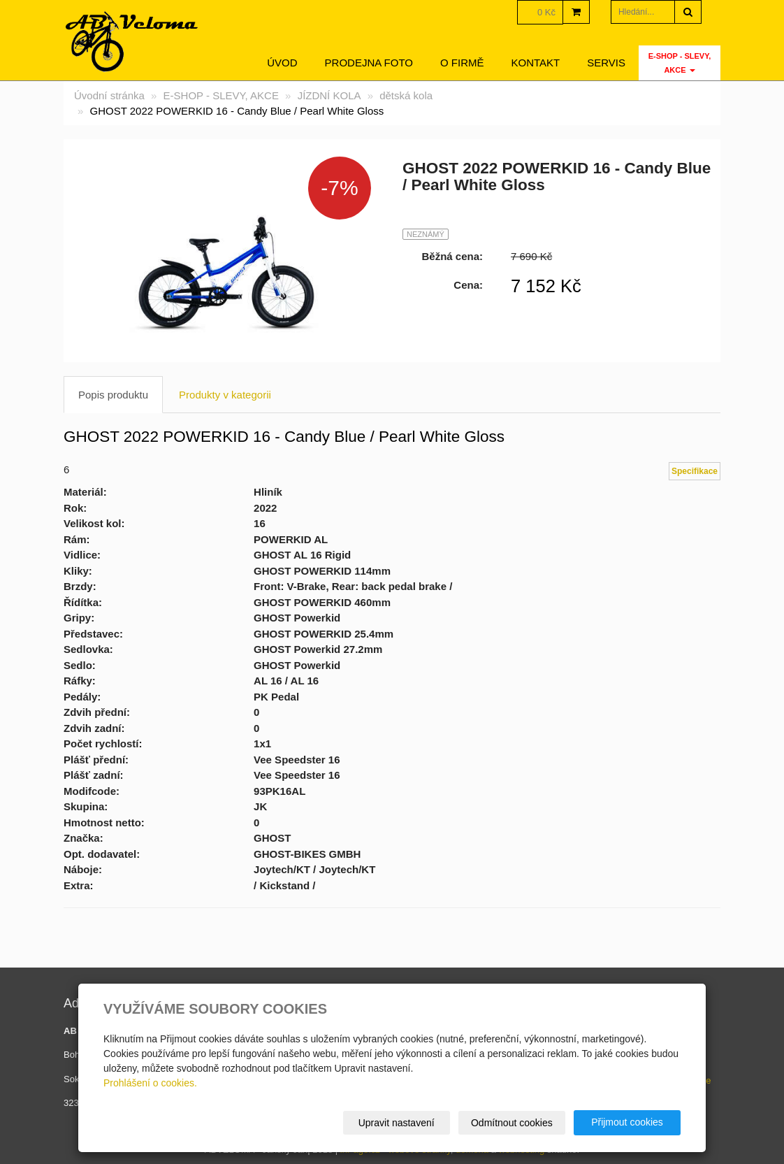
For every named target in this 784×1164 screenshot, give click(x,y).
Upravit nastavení (396, 1122)
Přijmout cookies (627, 1122)
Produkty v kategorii (225, 395)
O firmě (462, 63)
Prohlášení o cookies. (150, 1082)
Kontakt (535, 63)
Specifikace (695, 471)
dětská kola (406, 95)
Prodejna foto (369, 63)
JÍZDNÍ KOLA (329, 95)
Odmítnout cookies (512, 1122)
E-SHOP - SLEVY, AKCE (679, 63)
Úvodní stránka (109, 95)
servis (606, 63)
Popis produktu (113, 395)
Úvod (282, 63)
